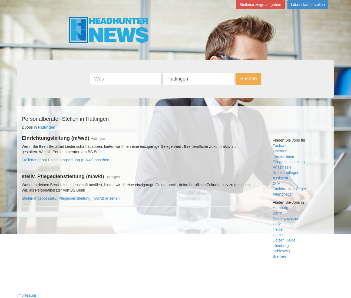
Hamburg (281, 208)
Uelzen (279, 235)
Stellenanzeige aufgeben (260, 4)
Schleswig (281, 251)
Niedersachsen (285, 218)
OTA (276, 183)
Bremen (279, 256)
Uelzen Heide (284, 240)
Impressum (26, 295)
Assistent (280, 178)
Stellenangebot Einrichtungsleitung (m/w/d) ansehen (65, 160)
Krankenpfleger (286, 172)
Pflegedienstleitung (289, 162)
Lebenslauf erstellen (308, 4)
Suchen (248, 78)
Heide (278, 229)
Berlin (278, 213)
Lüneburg (281, 245)
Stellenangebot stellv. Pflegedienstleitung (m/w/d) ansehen (71, 198)
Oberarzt (280, 151)
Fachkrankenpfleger (289, 189)
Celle (277, 224)
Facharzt (280, 145)
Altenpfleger (283, 194)
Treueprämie (283, 156)
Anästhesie (282, 167)
